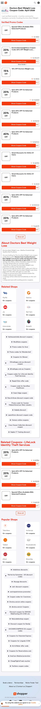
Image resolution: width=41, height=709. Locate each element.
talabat (5, 545)
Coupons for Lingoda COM (20, 641)
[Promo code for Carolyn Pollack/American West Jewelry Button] (19, 404)
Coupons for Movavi (20, 357)
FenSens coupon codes (20, 666)
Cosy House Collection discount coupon (20, 426)
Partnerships (18, 683)
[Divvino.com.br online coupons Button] (19, 602)
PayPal (5, 297)
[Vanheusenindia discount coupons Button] (19, 337)
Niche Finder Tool (31, 683)
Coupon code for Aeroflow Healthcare (20, 387)
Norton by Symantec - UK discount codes (20, 575)
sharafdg (29, 559)
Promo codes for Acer (20, 347)
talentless (6, 530)
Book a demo (7, 683)
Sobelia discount (20, 410)
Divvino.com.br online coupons (20, 602)
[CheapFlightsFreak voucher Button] (19, 661)
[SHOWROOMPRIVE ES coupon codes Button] (19, 630)
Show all (21, 513)
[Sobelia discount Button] (19, 410)
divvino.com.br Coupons (20, 607)
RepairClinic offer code (20, 381)
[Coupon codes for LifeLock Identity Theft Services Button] (19, 375)
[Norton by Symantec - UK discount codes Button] (19, 575)
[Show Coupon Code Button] (19, 40)
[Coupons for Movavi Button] (19, 357)
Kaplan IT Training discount (20, 432)
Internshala (7, 326)
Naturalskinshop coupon (20, 619)
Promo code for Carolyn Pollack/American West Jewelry (20, 404)
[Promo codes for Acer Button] (19, 347)
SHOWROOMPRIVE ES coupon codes (20, 630)
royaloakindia (31, 545)
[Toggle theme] (38, 3)
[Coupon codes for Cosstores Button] (19, 597)
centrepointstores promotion (20, 592)
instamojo (29, 530)
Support (29, 686)
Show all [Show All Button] (21, 237)
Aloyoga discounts (20, 581)
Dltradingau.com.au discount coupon (20, 363)
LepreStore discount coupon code (20, 415)
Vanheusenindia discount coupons (20, 337)
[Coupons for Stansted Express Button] (19, 636)
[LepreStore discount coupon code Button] (19, 415)
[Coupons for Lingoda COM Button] (19, 641)
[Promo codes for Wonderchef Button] (19, 352)
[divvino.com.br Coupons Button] (19, 607)
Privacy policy (22, 697)
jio (4, 312)
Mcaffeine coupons (20, 342)
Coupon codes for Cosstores (20, 597)
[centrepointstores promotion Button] (19, 592)
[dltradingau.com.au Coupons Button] (19, 369)
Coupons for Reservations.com (20, 651)
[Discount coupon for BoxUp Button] (19, 624)
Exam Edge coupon (20, 393)
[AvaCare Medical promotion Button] (19, 656)
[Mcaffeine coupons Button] (19, 342)
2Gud (5, 559)
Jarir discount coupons (20, 587)
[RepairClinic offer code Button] (19, 381)
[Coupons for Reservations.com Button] (19, 651)
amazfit (29, 326)
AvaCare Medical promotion (20, 656)
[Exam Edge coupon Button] (19, 393)
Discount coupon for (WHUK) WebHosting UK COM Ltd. (20, 613)
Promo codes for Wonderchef (20, 352)
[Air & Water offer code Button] (19, 646)
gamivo (28, 297)
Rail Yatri (29, 312)
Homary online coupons (20, 420)
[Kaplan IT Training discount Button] (19, 432)
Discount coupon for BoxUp (20, 624)
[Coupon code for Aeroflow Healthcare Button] (19, 387)
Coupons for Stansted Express (20, 636)
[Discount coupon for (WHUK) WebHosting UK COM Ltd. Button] (19, 613)
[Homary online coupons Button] (19, 420)
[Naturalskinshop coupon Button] (19, 619)
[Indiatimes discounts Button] (19, 570)
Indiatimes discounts (20, 569)
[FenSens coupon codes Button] (19, 666)
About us (12, 686)
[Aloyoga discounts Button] (19, 582)
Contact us (21, 686)
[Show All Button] (20, 513)
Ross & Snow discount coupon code (20, 398)
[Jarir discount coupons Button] (19, 587)
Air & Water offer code (20, 646)
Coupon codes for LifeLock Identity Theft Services (20, 375)
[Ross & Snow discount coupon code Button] (19, 398)
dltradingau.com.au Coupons (20, 369)
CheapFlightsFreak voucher (20, 661)
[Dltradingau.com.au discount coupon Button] (19, 363)
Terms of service (31, 697)
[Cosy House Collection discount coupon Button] (19, 426)
